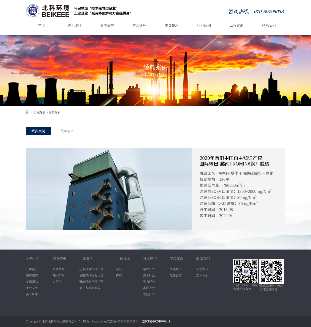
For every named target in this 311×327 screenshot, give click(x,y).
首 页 (42, 25)
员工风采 (32, 294)
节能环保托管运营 (91, 281)
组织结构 (32, 275)
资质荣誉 (107, 25)
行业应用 (204, 25)
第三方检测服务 (89, 288)
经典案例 (55, 112)
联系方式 (202, 269)
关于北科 (74, 25)
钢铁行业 (149, 269)
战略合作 (68, 131)
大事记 (57, 281)
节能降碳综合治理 (91, 275)
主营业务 (139, 25)
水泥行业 (149, 288)
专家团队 (32, 281)
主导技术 (172, 25)
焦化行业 (149, 275)
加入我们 (202, 275)
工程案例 (236, 25)
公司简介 (32, 269)
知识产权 (59, 275)
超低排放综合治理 (91, 269)
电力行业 (149, 281)
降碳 (119, 275)
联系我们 (269, 25)
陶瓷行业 (149, 294)
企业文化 (32, 288)
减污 (119, 269)
